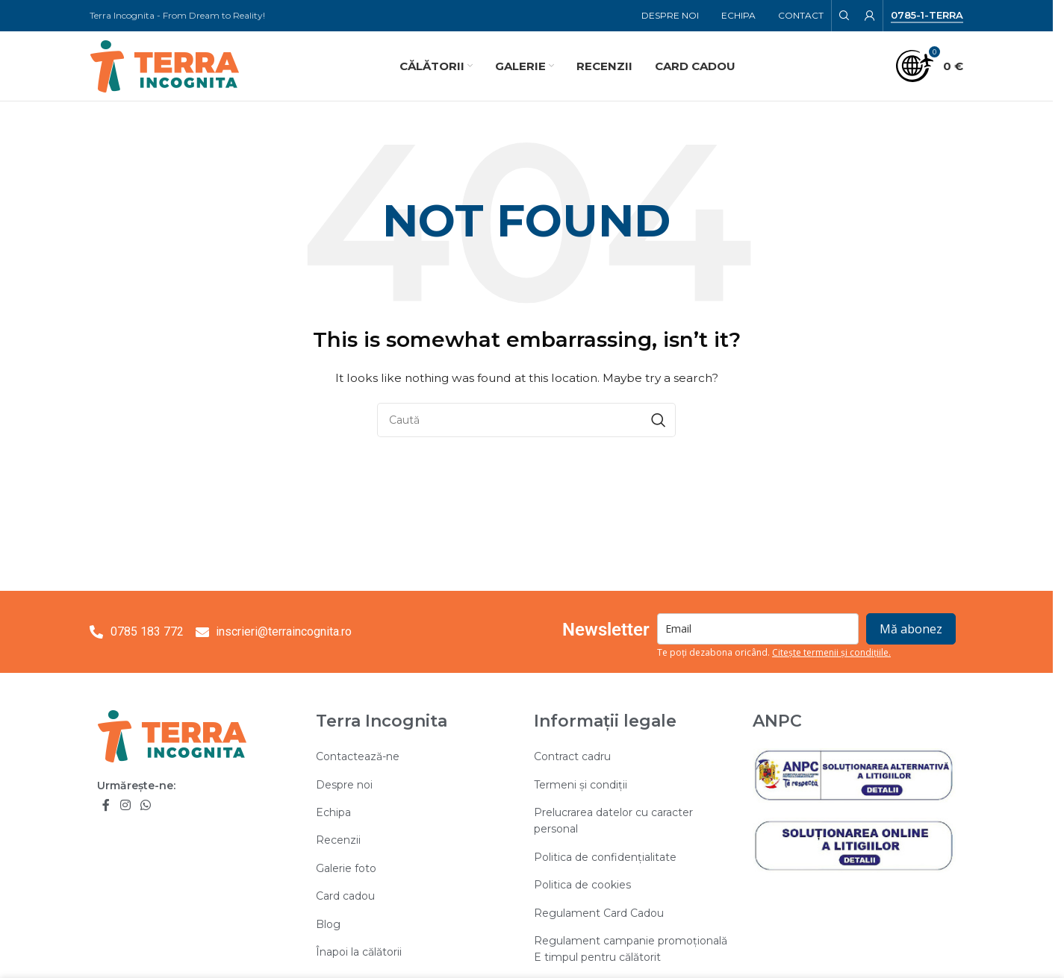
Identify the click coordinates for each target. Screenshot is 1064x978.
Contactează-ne (357, 758)
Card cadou (345, 897)
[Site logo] (164, 65)
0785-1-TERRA (927, 15)
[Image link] (171, 737)
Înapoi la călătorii (359, 952)
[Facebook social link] (106, 806)
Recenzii (338, 841)
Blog (328, 925)
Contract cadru (572, 758)
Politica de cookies (582, 886)
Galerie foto (346, 869)
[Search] (844, 16)
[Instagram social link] (125, 806)
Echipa (333, 813)
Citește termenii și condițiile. (831, 654)
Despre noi (344, 785)
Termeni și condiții (580, 785)
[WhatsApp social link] (145, 806)
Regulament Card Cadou (599, 914)
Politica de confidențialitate (605, 858)
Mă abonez (911, 630)
